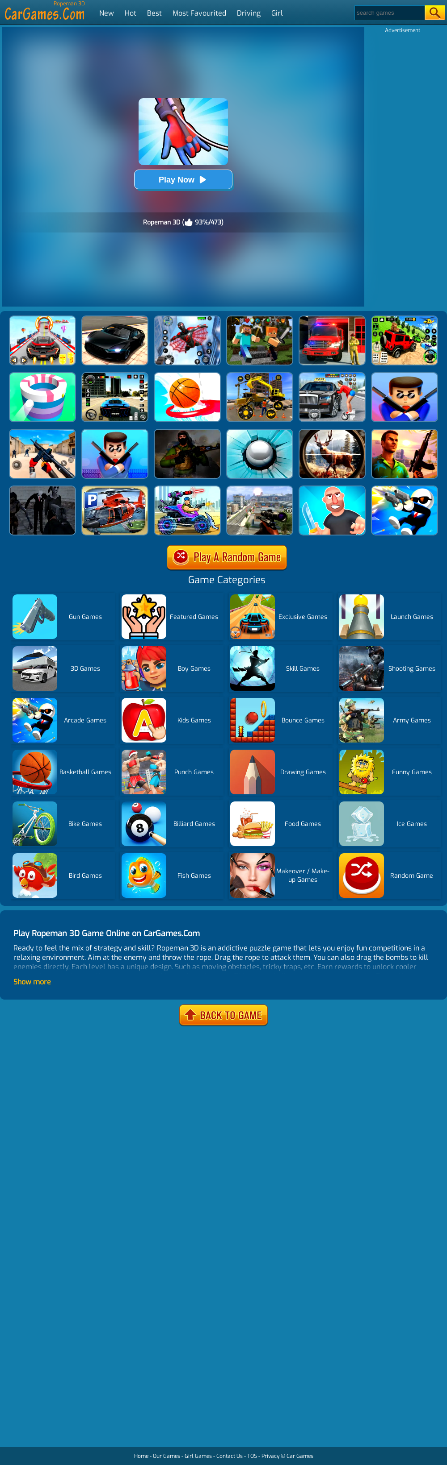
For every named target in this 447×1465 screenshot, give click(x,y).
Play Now (183, 179)
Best (154, 13)
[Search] (389, 12)
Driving (249, 13)
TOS (252, 1456)
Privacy (270, 1456)
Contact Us (229, 1456)
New (106, 13)
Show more (32, 982)
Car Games (300, 1456)
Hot (130, 13)
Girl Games (198, 1456)
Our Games (166, 1456)
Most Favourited (199, 13)
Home (141, 1456)
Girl (277, 13)
